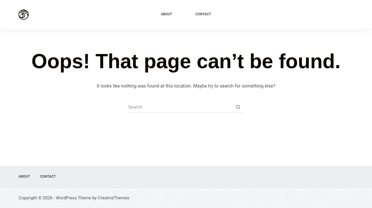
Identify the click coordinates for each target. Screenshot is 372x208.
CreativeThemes (113, 197)
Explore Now (338, 14)
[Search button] (238, 107)
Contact (203, 14)
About (166, 14)
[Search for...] (180, 107)
